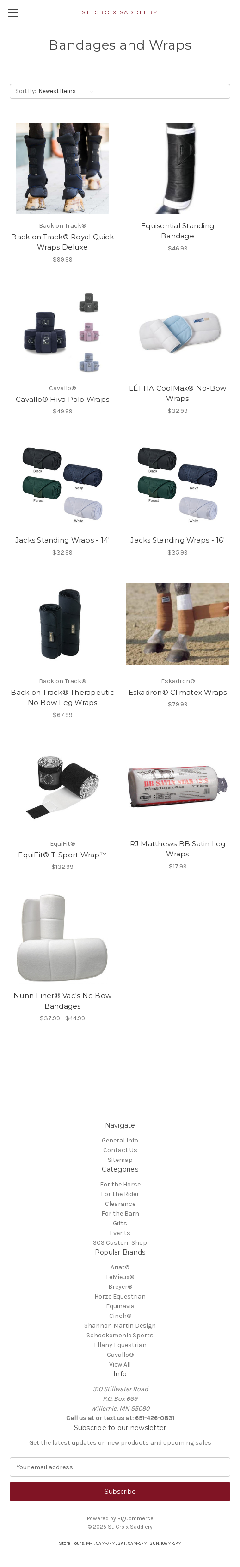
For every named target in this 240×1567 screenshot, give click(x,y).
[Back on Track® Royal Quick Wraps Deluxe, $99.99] (62, 168)
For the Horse (120, 1184)
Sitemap (120, 1160)
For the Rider (120, 1194)
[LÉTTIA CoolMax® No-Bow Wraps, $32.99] (177, 331)
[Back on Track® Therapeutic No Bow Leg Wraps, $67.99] (62, 624)
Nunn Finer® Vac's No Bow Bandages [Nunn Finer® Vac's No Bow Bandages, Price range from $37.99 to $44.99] (62, 1001)
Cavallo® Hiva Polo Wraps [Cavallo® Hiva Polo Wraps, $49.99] (62, 399)
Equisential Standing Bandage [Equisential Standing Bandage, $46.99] (177, 231)
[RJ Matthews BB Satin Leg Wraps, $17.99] (177, 786)
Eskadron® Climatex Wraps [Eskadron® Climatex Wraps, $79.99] (178, 692)
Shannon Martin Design (120, 1326)
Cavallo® (120, 1355)
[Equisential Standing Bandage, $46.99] (177, 168)
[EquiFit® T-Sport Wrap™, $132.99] (62, 786)
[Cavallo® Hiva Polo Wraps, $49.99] (62, 331)
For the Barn (120, 1213)
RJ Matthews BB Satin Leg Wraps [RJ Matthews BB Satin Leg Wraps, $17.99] (178, 849)
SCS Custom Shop (120, 1243)
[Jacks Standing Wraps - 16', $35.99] (177, 483)
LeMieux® (120, 1277)
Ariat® (120, 1267)
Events (120, 1233)
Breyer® (120, 1287)
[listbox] (68, 91)
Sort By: (25, 90)
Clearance (120, 1204)
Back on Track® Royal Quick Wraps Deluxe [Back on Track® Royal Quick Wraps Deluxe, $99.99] (62, 242)
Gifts (120, 1223)
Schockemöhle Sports (120, 1335)
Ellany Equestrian (120, 1345)
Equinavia (120, 1306)
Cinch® (120, 1316)
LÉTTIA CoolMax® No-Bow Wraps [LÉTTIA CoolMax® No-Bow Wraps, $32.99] (178, 393)
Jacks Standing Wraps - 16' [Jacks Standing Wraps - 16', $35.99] (177, 540)
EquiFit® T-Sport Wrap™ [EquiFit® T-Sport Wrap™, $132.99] (62, 854)
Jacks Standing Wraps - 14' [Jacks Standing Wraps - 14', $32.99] (62, 540)
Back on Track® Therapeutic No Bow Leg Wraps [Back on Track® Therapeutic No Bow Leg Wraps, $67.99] (62, 697)
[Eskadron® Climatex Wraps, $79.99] (177, 624)
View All (120, 1364)
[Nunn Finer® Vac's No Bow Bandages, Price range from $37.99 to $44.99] (62, 938)
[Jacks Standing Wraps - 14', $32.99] (62, 483)
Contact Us (120, 1150)
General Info (120, 1140)
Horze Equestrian (120, 1296)
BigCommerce (135, 1518)
